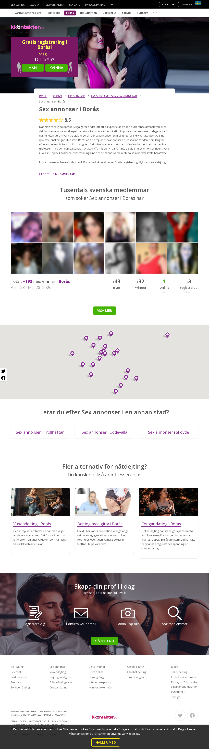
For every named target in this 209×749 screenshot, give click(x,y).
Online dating (135, 667)
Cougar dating (58, 687)
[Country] (198, 3)
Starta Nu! (169, 4)
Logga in (186, 4)
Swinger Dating (95, 4)
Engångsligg (96, 677)
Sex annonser (58, 667)
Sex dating (18, 4)
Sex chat (35, 4)
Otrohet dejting (136, 672)
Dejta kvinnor (96, 667)
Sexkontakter (55, 4)
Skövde (126, 12)
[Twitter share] (3, 371)
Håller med (106, 742)
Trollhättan (88, 12)
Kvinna (56, 67)
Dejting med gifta (60, 677)
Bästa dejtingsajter (61, 682)
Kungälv (142, 12)
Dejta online (95, 672)
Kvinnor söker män (100, 687)
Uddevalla (109, 12)
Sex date (74, 4)
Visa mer (104, 310)
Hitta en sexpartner (100, 682)
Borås (70, 12)
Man (32, 67)
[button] (81, 365)
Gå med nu (104, 640)
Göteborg (54, 12)
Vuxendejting (58, 672)
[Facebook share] (3, 378)
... (111, 4)
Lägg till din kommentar (57, 174)
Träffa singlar (135, 677)
